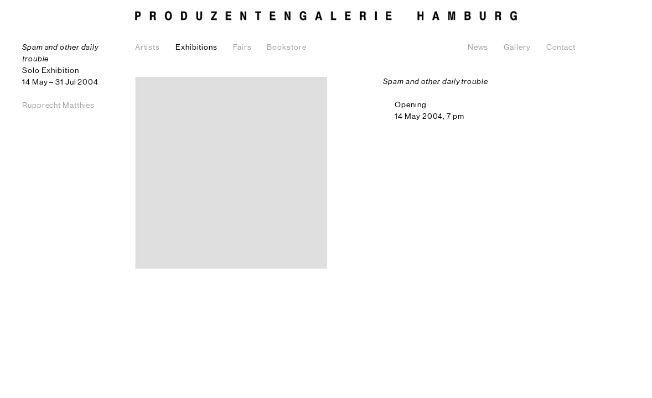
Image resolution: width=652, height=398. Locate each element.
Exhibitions (196, 47)
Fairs (242, 47)
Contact (561, 47)
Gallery (517, 47)
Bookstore (286, 47)
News (478, 47)
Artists (147, 47)
